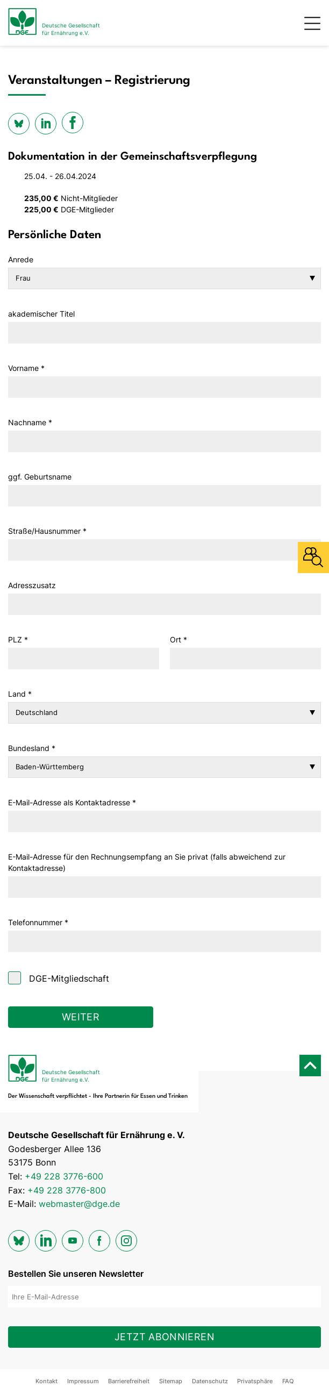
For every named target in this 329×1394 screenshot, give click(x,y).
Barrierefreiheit (128, 1381)
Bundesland (31, 748)
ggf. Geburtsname (39, 476)
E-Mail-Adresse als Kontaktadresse (72, 802)
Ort (178, 639)
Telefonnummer (38, 922)
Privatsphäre (255, 1381)
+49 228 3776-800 (66, 1190)
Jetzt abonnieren (164, 1336)
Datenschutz (210, 1381)
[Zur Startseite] (54, 23)
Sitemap (170, 1381)
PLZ (18, 639)
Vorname (26, 368)
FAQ (288, 1381)
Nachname (30, 422)
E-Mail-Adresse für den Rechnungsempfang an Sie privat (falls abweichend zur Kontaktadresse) (146, 862)
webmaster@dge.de (79, 1203)
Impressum (83, 1381)
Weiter (80, 1017)
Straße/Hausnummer (47, 530)
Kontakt (46, 1381)
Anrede (20, 259)
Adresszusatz (32, 585)
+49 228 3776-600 (64, 1176)
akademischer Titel (41, 313)
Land (20, 693)
